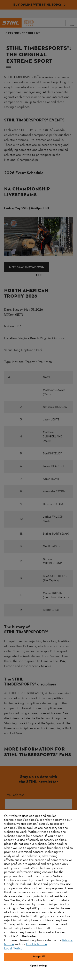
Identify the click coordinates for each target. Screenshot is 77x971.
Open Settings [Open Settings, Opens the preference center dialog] (38, 966)
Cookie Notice (36, 944)
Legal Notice (13, 948)
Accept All (38, 957)
